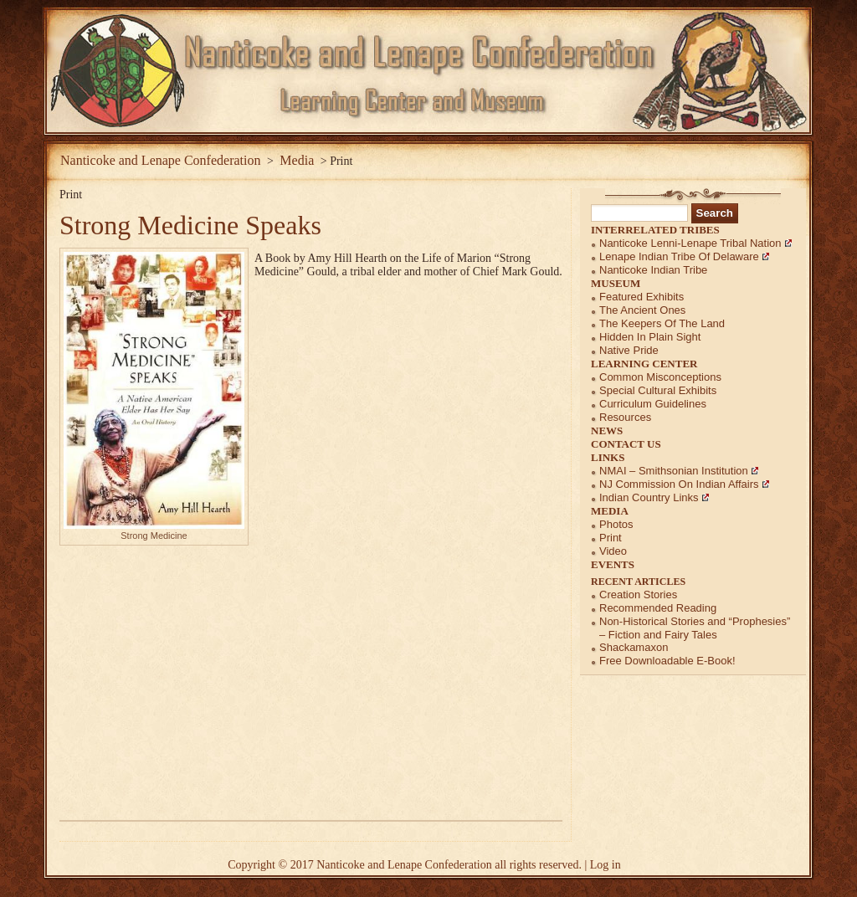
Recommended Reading (657, 608)
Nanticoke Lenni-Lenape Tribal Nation (690, 243)
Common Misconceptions (660, 377)
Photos (616, 524)
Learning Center (644, 363)
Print (610, 537)
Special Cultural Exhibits (657, 390)
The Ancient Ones (642, 310)
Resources (625, 417)
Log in (605, 865)
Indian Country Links (649, 497)
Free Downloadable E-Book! (667, 660)
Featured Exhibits (641, 296)
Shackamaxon (633, 647)
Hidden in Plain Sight (649, 337)
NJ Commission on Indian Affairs (679, 484)
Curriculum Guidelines (652, 403)
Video (613, 551)
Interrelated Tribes (655, 229)
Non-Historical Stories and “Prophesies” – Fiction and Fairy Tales (694, 628)
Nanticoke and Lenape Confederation (160, 160)
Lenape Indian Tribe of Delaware (679, 256)
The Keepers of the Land (662, 323)
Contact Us (626, 444)
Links (607, 457)
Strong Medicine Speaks (190, 225)
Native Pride (629, 350)
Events (612, 564)
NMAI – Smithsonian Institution (673, 470)
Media (610, 511)
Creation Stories (638, 594)
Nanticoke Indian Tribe (653, 270)
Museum (615, 283)
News (607, 430)
